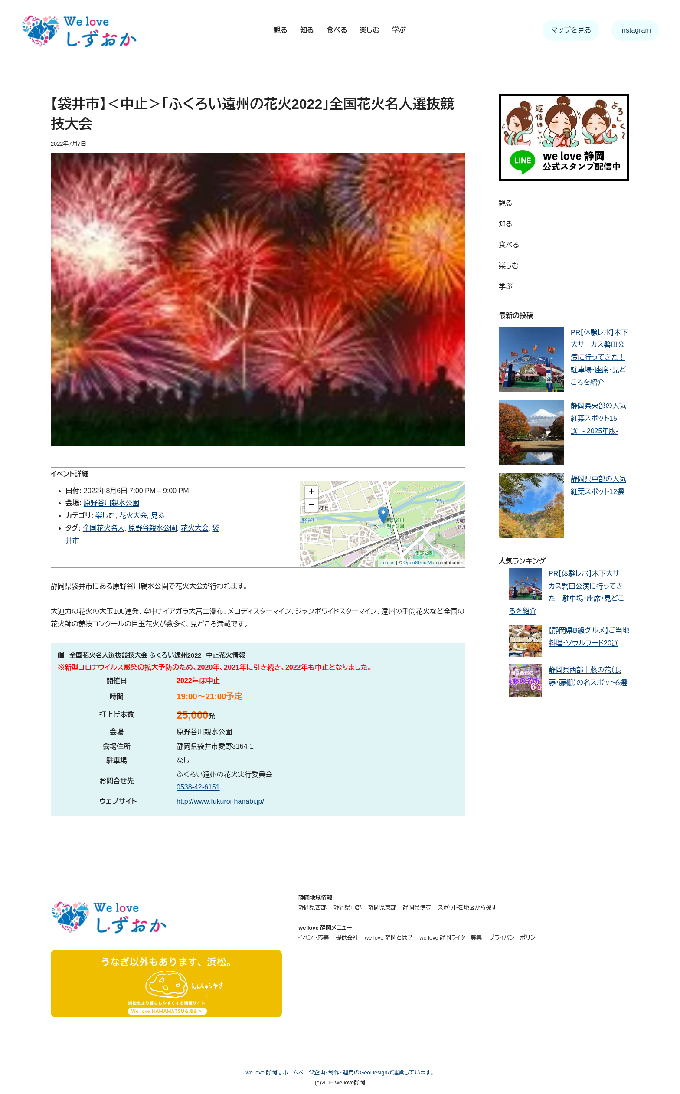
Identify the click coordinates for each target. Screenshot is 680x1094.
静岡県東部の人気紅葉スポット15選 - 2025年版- (598, 418)
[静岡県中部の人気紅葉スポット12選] (531, 508)
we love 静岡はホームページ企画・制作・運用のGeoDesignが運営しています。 (340, 1072)
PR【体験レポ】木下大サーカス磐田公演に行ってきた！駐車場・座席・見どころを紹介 (599, 357)
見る (157, 515)
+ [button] (311, 492)
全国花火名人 (103, 528)
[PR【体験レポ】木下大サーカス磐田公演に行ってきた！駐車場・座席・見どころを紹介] (531, 361)
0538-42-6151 (198, 787)
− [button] (311, 505)
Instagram (635, 30)
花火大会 (133, 515)
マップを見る (571, 30)
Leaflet (387, 562)
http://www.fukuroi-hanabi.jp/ (220, 801)
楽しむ (105, 515)
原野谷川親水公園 (111, 503)
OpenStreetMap (420, 562)
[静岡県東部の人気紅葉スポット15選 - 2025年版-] (531, 434)
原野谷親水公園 (152, 528)
